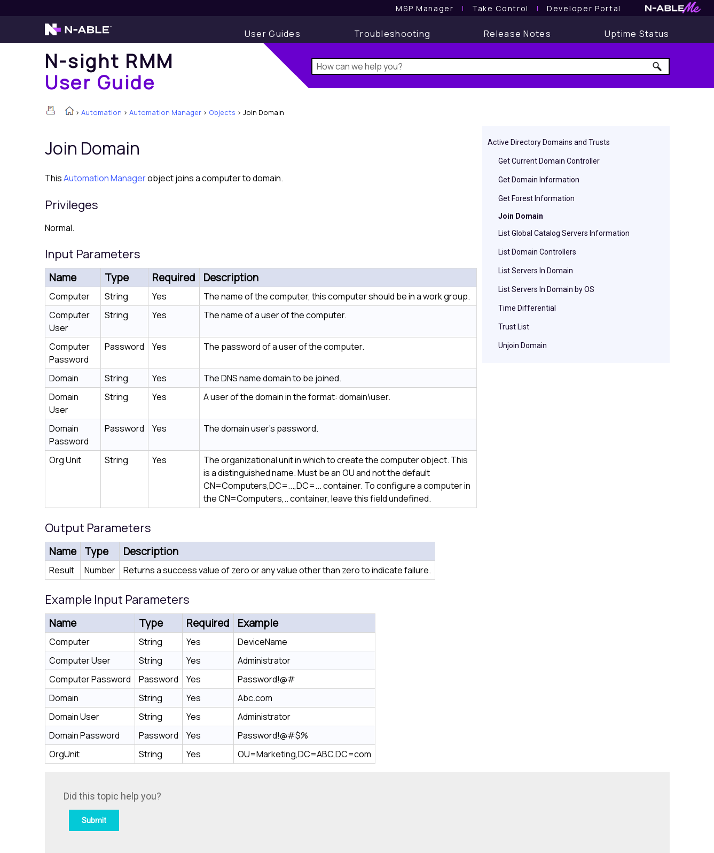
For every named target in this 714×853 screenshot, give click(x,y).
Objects (222, 112)
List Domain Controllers (537, 252)
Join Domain (520, 216)
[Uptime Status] (637, 34)
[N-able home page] (78, 34)
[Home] (109, 71)
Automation (101, 112)
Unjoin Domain (522, 345)
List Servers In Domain (535, 270)
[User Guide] (273, 34)
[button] (658, 66)
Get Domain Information (538, 179)
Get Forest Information (536, 198)
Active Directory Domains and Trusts (549, 142)
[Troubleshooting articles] (392, 34)
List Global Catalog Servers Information (564, 233)
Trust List (513, 326)
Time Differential (527, 308)
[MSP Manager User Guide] (424, 8)
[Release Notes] (517, 34)
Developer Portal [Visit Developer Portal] (584, 8)
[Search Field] (490, 66)
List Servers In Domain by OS (546, 289)
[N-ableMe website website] (673, 10)
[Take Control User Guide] (500, 8)
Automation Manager (165, 112)
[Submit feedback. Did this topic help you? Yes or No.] (208, 811)
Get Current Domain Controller (549, 161)
